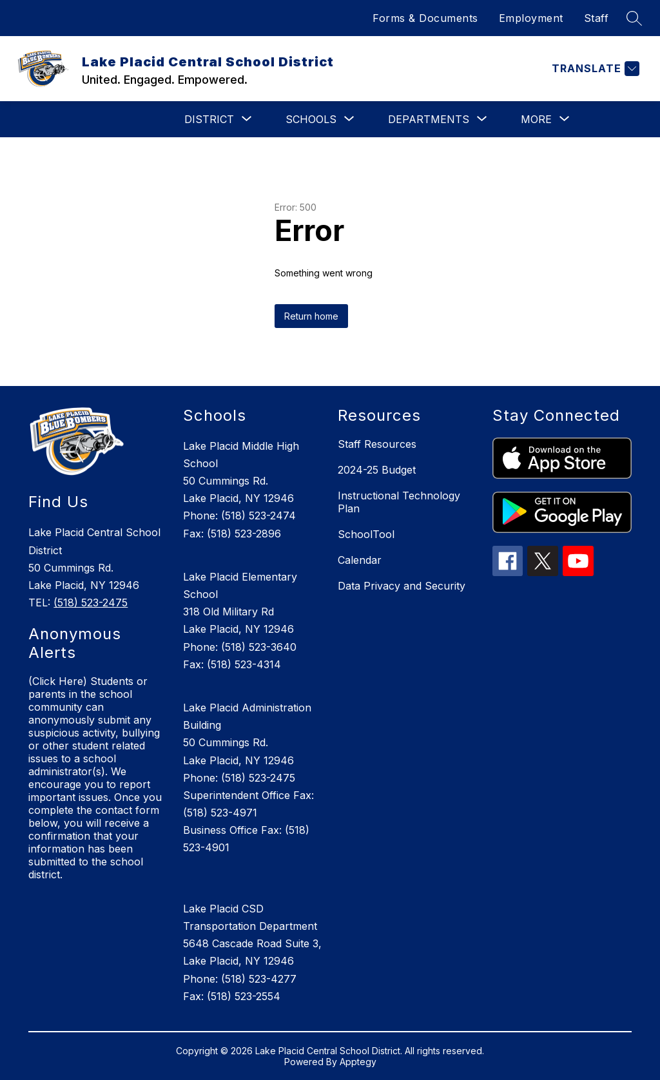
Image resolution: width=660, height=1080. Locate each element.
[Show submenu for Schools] (311, 119)
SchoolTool (366, 534)
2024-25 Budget (377, 469)
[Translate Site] (593, 69)
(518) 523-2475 (90, 602)
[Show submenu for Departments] (428, 119)
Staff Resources (377, 444)
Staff (596, 18)
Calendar (360, 560)
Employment (531, 18)
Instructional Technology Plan (399, 502)
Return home (311, 316)
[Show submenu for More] (536, 119)
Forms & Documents (425, 18)
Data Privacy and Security (401, 585)
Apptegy (358, 1061)
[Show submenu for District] (209, 119)
